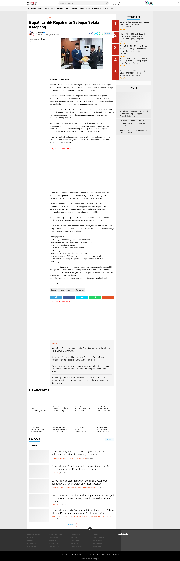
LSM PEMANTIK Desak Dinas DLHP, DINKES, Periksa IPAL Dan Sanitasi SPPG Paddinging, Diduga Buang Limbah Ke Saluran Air (136, 38)
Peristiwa (68, 9)
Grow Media (97, 540)
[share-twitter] (96, 33)
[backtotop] (90, 529)
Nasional (85, 9)
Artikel (95, 9)
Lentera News (54, 546)
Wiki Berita (75, 537)
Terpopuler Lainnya (133, 79)
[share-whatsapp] (101, 33)
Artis (102, 9)
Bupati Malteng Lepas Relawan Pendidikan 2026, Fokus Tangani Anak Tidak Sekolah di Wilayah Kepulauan (80, 484)
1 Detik (95, 534)
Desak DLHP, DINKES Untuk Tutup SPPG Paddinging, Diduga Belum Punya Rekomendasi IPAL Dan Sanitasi (135, 50)
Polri (59, 9)
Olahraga (124, 9)
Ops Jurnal (75, 540)
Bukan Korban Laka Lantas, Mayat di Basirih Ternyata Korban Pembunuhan (135, 24)
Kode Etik (76, 555)
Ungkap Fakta (98, 546)
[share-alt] (56, 297)
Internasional (112, 9)
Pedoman (92, 555)
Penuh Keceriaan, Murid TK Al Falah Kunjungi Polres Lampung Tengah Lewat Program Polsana (136, 60)
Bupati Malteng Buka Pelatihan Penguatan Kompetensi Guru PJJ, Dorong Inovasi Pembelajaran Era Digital (79, 470)
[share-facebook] (91, 33)
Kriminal (43, 9)
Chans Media (54, 537)
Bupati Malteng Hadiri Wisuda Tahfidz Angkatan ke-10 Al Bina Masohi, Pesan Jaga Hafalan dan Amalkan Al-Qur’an (82, 514)
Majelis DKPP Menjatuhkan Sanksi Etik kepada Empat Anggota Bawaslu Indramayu (134, 110)
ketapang (47, 18)
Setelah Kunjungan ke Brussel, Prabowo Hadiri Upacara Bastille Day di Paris (133, 119)
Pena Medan (31, 546)
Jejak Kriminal (99, 537)
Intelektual (98, 543)
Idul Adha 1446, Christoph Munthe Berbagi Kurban (133, 128)
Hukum (52, 9)
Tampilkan (109, 439)
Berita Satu (31, 543)
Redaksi (62, 555)
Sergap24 (74, 543)
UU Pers (69, 555)
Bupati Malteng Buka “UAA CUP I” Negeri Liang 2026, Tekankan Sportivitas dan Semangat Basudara (81, 455)
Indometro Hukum (56, 534)
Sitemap (84, 555)
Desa (132, 9)
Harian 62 (30, 540)
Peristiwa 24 (31, 537)
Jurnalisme (75, 534)
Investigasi (53, 543)
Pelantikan (55, 18)
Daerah (35, 9)
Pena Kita (52, 540)
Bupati (34, 18)
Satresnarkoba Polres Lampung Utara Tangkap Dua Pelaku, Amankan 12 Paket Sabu (136, 71)
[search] (83, 3)
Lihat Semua (72, 525)
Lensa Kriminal (77, 546)
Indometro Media (33, 534)
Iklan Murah (116, 555)
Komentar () (109, 33)
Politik (77, 9)
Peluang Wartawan (104, 555)
